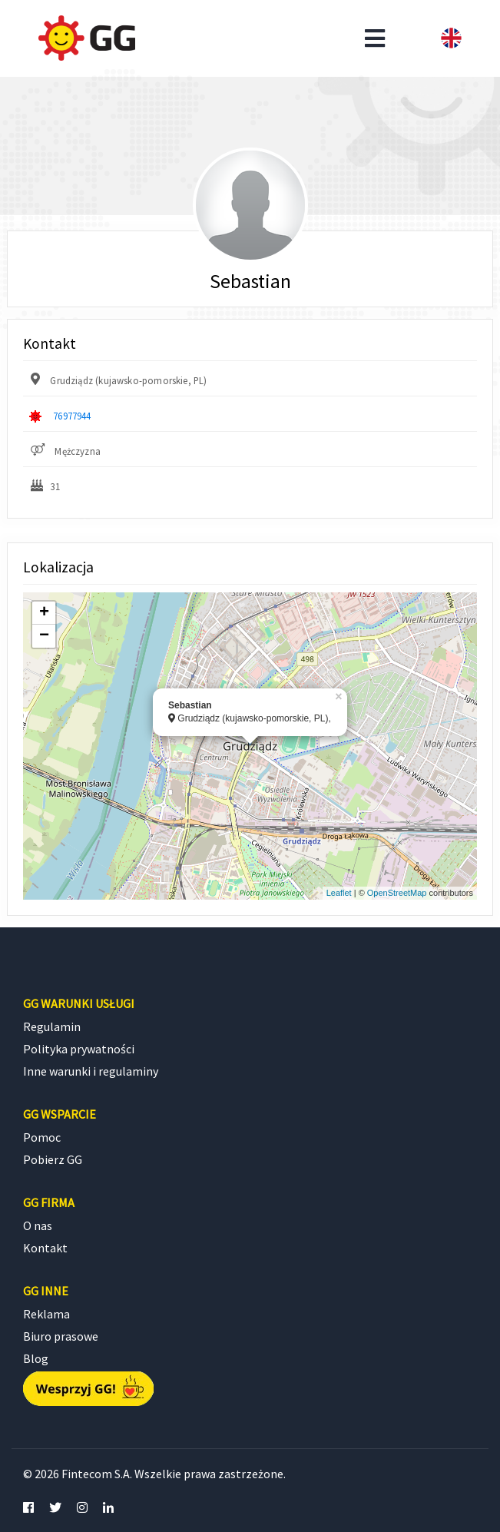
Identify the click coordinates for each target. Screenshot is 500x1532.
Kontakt (45, 1247)
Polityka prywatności (78, 1048)
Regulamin (52, 1026)
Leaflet (339, 892)
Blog (35, 1358)
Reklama (46, 1313)
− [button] (44, 636)
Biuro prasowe (60, 1336)
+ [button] (44, 613)
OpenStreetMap (397, 892)
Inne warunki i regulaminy (90, 1071)
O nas (37, 1225)
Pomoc (42, 1137)
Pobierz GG (52, 1159)
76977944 (72, 416)
